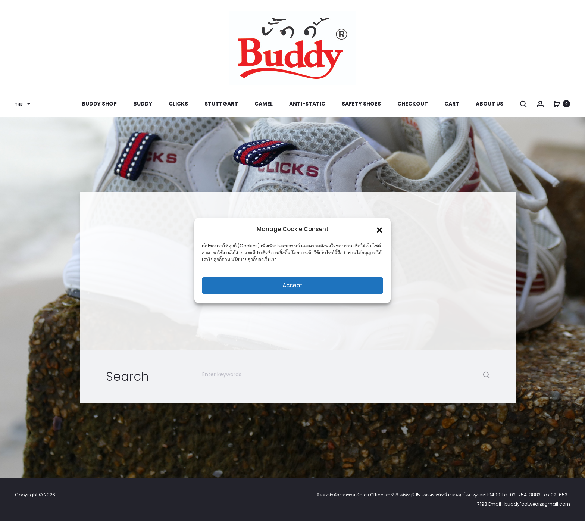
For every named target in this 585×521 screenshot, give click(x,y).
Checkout (412, 103)
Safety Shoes (361, 103)
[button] (379, 229)
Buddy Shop (99, 103)
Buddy (142, 103)
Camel (263, 103)
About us (489, 103)
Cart (451, 103)
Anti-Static (307, 103)
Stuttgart (221, 103)
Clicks (178, 103)
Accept (292, 285)
